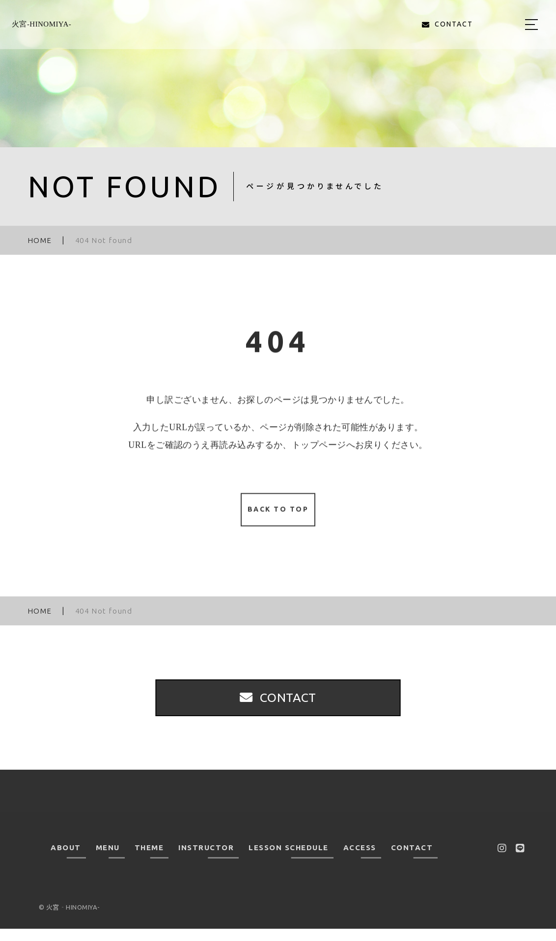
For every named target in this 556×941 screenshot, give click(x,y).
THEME (149, 860)
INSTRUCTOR (206, 860)
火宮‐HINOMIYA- (41, 24)
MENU (108, 860)
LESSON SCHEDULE (289, 860)
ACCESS (359, 860)
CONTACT (412, 860)
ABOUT (66, 860)
